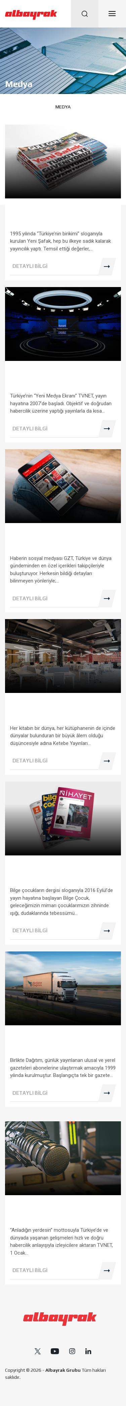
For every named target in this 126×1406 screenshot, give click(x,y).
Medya (63, 106)
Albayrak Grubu (63, 1370)
